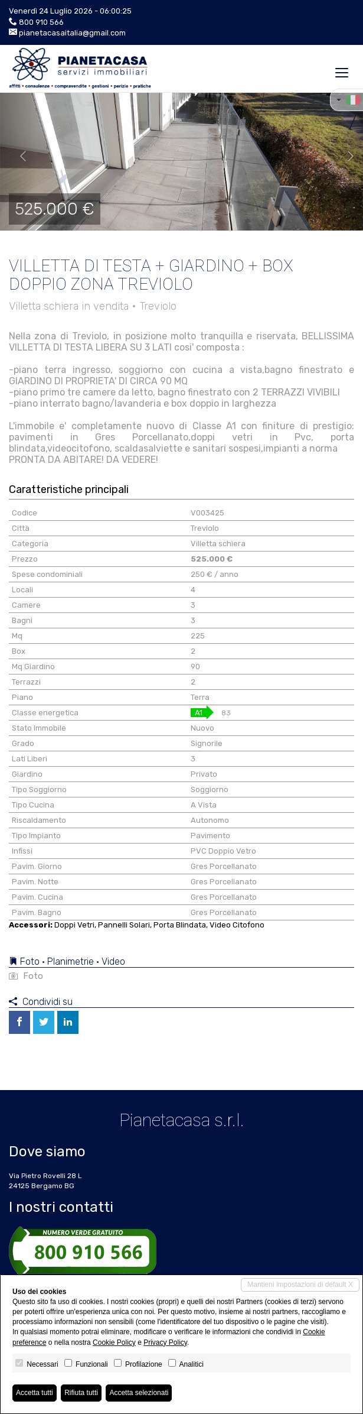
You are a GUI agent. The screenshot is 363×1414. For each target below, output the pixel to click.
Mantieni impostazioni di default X (300, 1284)
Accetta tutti (34, 1393)
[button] (18, 157)
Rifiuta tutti (81, 1393)
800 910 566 (41, 22)
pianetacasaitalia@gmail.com (72, 32)
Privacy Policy (165, 1342)
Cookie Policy (114, 1342)
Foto (26, 976)
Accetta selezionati (138, 1393)
